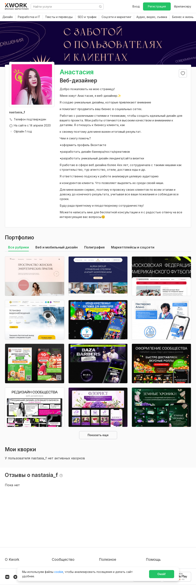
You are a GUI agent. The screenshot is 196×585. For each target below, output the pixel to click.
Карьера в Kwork (16, 552)
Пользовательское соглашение (27, 530)
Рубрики (105, 552)
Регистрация (157, 6)
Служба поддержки (160, 530)
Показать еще (98, 435)
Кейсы (56, 538)
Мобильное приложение (116, 560)
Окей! (161, 574)
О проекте (12, 523)
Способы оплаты (17, 545)
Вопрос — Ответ (158, 523)
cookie (58, 571)
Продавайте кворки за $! (116, 538)
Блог (55, 523)
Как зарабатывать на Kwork (118, 545)
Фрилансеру (182, 6)
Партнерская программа (69, 530)
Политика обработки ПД (22, 538)
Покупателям (108, 523)
